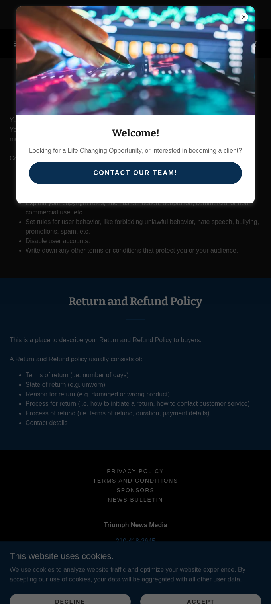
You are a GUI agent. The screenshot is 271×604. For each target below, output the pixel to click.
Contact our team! (135, 173)
